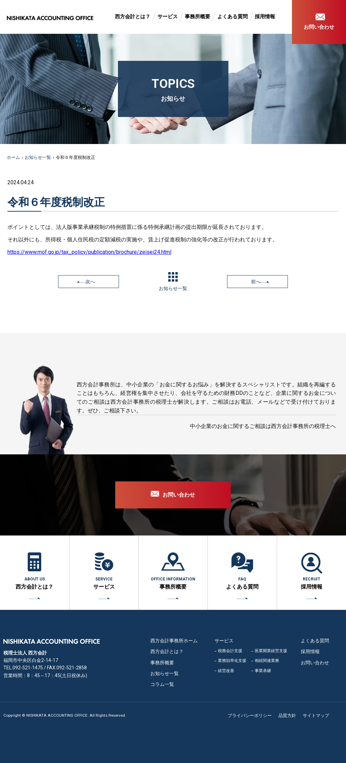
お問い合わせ (319, 27)
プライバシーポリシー (250, 715)
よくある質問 (232, 17)
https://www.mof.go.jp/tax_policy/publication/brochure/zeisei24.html (89, 252)
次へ (90, 281)
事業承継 (263, 670)
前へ (256, 281)
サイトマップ (316, 715)
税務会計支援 (230, 650)
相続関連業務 (267, 660)
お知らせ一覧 (38, 157)
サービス (167, 17)
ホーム (13, 157)
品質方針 (287, 715)
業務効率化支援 (232, 660)
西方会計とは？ (132, 17)
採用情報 (265, 17)
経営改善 (226, 670)
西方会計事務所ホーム (174, 640)
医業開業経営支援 (271, 650)
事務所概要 (197, 17)
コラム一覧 (162, 684)
